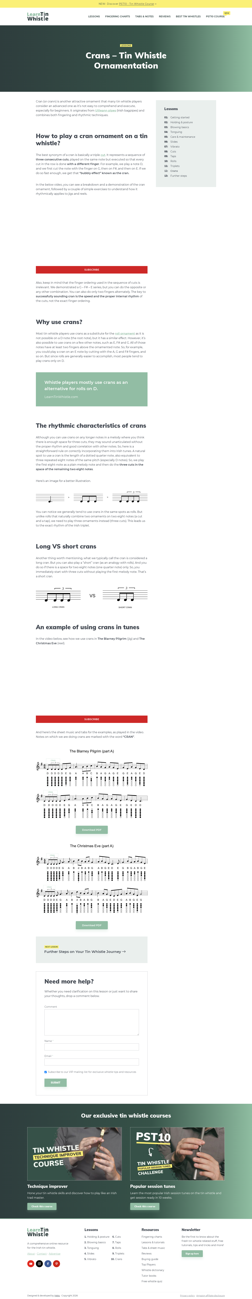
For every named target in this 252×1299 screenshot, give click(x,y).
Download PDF (92, 829)
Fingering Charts (117, 16)
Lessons (94, 16)
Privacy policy (187, 1295)
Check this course (41, 1206)
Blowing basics (179, 127)
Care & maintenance (182, 136)
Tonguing (176, 132)
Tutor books (149, 1275)
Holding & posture (181, 122)
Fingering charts (152, 1236)
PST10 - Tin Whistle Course (136, 3)
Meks (57, 1295)
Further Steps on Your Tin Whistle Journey (85, 952)
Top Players (149, 1264)
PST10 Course (215, 15)
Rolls (173, 161)
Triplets (175, 166)
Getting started (179, 117)
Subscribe (91, 269)
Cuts (173, 151)
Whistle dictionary (153, 1270)
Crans (118, 1259)
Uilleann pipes (105, 110)
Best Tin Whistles (188, 16)
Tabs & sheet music (153, 1248)
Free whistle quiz (152, 1281)
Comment (50, 1006)
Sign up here (192, 1253)
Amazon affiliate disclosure (210, 1295)
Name (48, 1041)
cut (103, 155)
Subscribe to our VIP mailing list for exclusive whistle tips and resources (92, 1072)
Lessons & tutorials (153, 1242)
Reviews (165, 16)
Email (48, 1056)
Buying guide (150, 1259)
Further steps (178, 175)
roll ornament (125, 333)
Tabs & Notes (144, 16)
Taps (173, 156)
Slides (174, 141)
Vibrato (175, 146)
